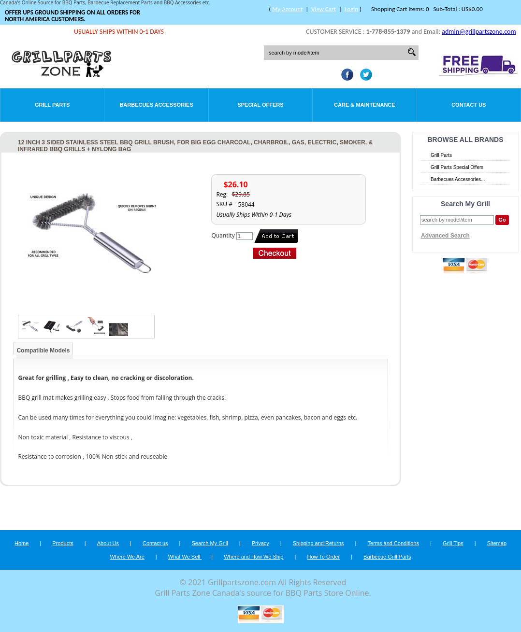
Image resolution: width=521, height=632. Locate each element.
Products (62, 543)
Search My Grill (210, 543)
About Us (108, 543)
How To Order (323, 557)
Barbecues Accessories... (458, 179)
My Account (287, 9)
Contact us (155, 543)
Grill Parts (52, 105)
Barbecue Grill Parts (387, 557)
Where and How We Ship (253, 557)
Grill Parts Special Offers (457, 167)
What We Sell (185, 557)
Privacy (260, 543)
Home (21, 543)
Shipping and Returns (318, 543)
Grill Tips (453, 543)
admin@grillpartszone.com (479, 32)
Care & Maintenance (364, 105)
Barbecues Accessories (156, 105)
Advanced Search (445, 235)
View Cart (323, 9)
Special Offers (260, 105)
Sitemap (497, 543)
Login (351, 9)
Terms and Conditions (393, 543)
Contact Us (468, 105)
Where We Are (127, 557)
